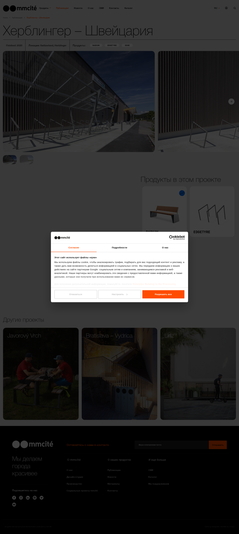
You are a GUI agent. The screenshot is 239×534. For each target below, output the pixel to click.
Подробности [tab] (119, 247)
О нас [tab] (165, 247)
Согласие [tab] (73, 247)
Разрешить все (163, 294)
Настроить (119, 294)
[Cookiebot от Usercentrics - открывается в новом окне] (171, 237)
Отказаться (75, 294)
